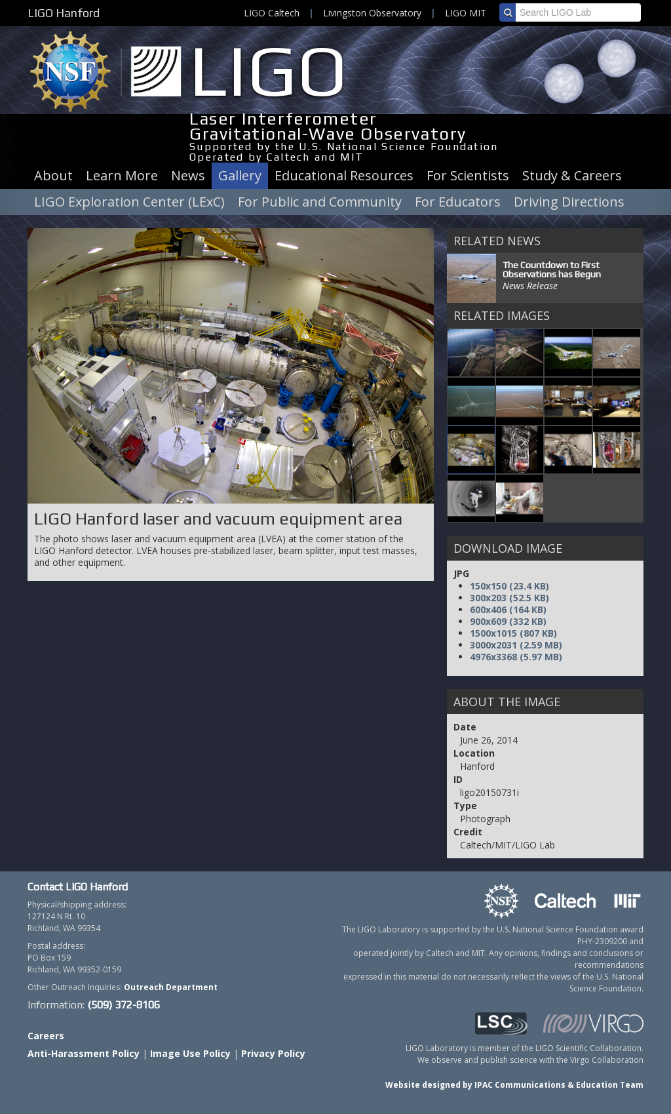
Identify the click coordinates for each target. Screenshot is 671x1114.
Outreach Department (171, 987)
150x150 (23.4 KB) (509, 586)
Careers (46, 1035)
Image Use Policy (190, 1053)
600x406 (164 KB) (508, 609)
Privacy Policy (273, 1053)
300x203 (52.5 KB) (509, 597)
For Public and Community (320, 201)
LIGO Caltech (271, 13)
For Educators (458, 201)
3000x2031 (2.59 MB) (516, 645)
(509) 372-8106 (123, 1005)
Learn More (122, 175)
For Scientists (468, 175)
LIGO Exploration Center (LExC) (129, 201)
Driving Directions (569, 201)
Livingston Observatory (372, 13)
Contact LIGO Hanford (78, 887)
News (188, 175)
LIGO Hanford (64, 13)
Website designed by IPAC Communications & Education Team (514, 1084)
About (53, 175)
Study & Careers (572, 175)
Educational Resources (344, 175)
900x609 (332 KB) (508, 621)
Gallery (239, 175)
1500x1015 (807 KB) (513, 633)
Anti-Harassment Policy (84, 1053)
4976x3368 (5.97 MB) (516, 656)
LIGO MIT (465, 13)
